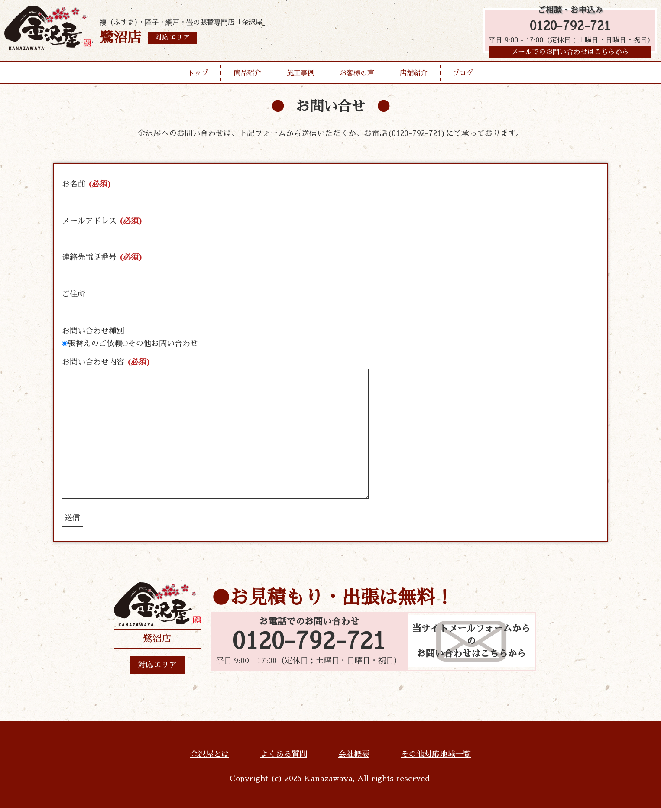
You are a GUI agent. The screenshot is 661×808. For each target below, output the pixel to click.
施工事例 (300, 75)
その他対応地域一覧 (436, 754)
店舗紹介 (414, 75)
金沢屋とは (209, 754)
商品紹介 (247, 75)
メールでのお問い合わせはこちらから (570, 54)
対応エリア (157, 665)
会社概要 (353, 754)
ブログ (463, 75)
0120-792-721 (570, 27)
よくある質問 (283, 754)
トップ (198, 75)
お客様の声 (357, 75)
